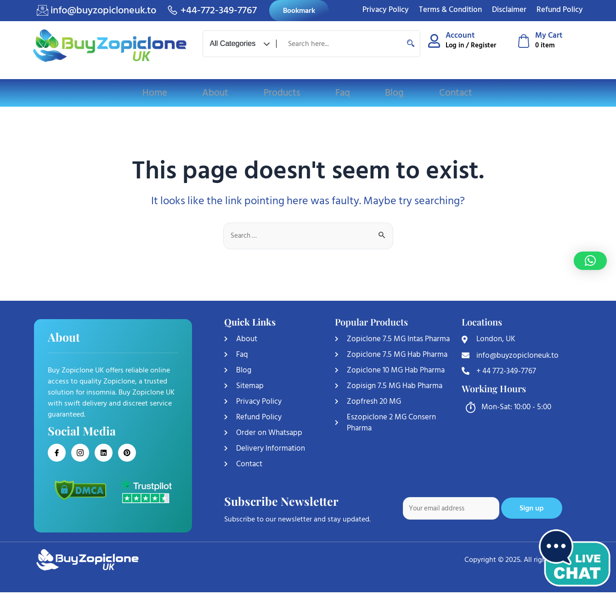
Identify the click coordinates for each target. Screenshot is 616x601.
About (216, 93)
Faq (341, 93)
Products (282, 93)
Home (157, 93)
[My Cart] (524, 41)
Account (460, 35)
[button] (590, 261)
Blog (392, 93)
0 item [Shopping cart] (545, 45)
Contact (452, 93)
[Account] (434, 41)
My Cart (549, 35)
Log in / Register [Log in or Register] (471, 45)
